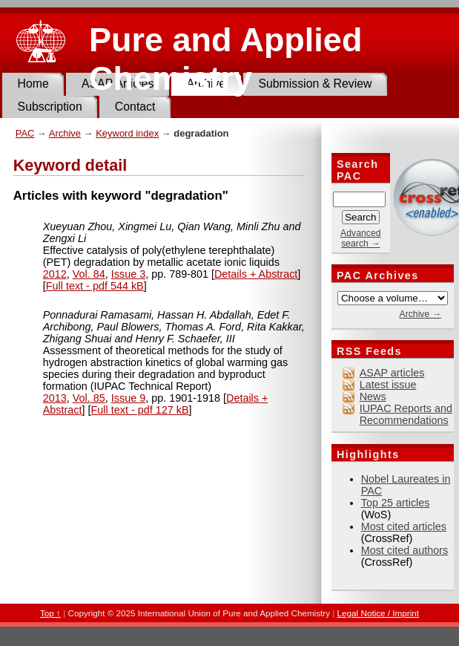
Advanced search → (360, 238)
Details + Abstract (255, 274)
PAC (25, 133)
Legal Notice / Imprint (378, 613)
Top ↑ (50, 613)
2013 (55, 398)
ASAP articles (392, 373)
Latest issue (388, 385)
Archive (65, 133)
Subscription (50, 106)
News (373, 396)
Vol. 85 (89, 398)
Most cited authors (405, 550)
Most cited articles (403, 526)
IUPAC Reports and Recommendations (406, 414)
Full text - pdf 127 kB (140, 410)
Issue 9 (128, 398)
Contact (135, 106)
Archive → (419, 314)
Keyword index (127, 133)
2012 (55, 274)
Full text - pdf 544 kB (95, 286)
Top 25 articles (395, 503)
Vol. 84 (89, 274)
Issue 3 (128, 274)
